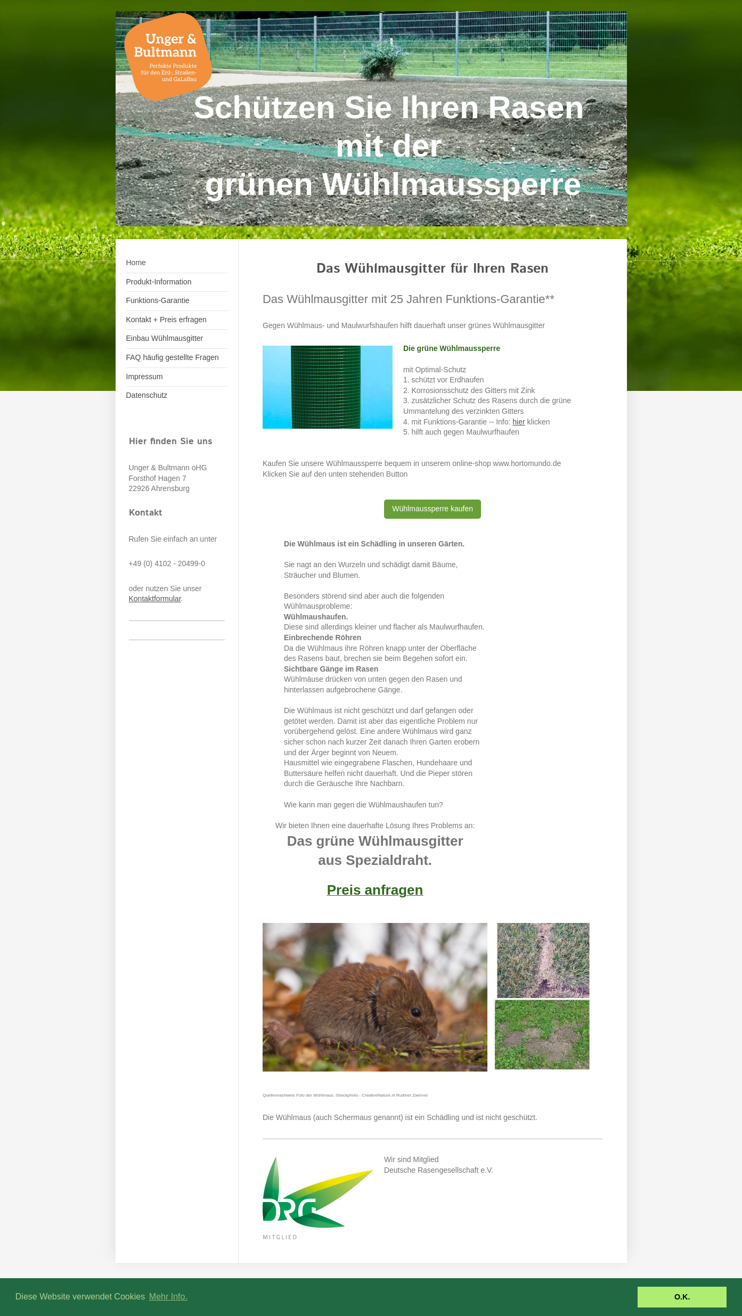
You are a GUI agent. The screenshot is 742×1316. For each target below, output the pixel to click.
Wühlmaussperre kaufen (432, 508)
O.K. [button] (682, 1297)
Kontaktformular (155, 598)
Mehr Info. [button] (168, 1296)
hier (518, 422)
